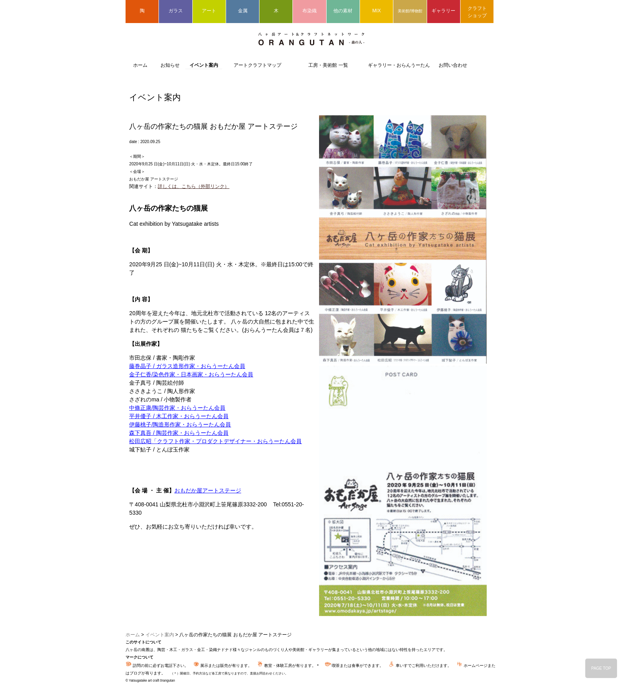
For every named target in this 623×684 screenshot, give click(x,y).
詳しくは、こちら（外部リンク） (193, 186)
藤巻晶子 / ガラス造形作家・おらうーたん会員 (187, 366)
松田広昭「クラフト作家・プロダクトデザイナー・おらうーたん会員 (215, 441)
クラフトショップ (477, 12)
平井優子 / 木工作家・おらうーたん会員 (178, 416)
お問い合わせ (453, 65)
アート (209, 11)
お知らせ (170, 65)
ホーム (140, 65)
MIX (376, 11)
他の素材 (342, 11)
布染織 (309, 11)
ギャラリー (443, 11)
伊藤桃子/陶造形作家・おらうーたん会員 (180, 424)
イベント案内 (204, 65)
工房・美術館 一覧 (328, 65)
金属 (243, 11)
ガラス (175, 11)
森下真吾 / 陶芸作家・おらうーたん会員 (178, 433)
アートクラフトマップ (257, 65)
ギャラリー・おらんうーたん (399, 65)
